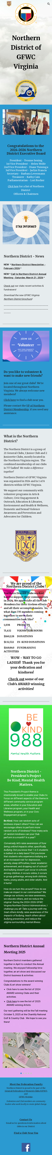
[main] (26, 52)
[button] (3, 4)
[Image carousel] (26, 1053)
